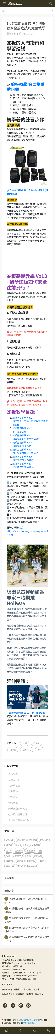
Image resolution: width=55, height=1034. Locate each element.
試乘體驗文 (14, 791)
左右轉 (20, 860)
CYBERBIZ (30, 1022)
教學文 (36, 743)
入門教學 (17, 855)
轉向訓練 (10, 866)
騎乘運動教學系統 (17, 808)
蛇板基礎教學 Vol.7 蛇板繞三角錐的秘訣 (23, 465)
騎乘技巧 (21, 839)
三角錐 (41, 860)
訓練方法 (38, 855)
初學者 (13, 749)
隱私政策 (39, 994)
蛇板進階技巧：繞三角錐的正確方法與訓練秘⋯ (26, 910)
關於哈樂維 (7, 989)
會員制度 (28, 989)
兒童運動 (10, 839)
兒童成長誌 (14, 785)
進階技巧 (31, 860)
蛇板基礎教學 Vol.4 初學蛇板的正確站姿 (23, 444)
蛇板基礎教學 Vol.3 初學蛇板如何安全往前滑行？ (27, 437)
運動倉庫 (13, 797)
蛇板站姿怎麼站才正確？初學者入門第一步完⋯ (26, 939)
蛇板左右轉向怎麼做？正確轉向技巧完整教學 (26, 919)
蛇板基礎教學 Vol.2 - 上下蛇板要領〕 (28, 712)
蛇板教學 (13, 803)
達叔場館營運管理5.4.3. (20, 814)
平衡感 (27, 855)
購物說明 (18, 989)
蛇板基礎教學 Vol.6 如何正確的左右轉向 (23, 458)
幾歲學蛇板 (32, 866)
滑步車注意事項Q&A (18, 820)
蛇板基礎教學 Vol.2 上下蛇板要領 (22, 430)
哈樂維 (20, 866)
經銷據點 (20, 994)
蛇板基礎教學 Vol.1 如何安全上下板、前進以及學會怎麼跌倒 (30, 421)
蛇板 (20, 527)
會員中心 (37, 989)
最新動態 (13, 774)
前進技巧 (27, 749)
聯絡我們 (30, 994)
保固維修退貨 (8, 994)
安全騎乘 (36, 845)
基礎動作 (19, 850)
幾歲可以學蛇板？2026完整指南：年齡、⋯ (25, 900)
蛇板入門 (44, 839)
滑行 (40, 749)
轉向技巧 (10, 860)
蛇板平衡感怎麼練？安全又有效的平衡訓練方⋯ (26, 929)
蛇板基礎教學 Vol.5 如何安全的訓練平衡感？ (25, 451)
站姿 (8, 855)
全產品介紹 (14, 780)
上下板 (9, 850)
